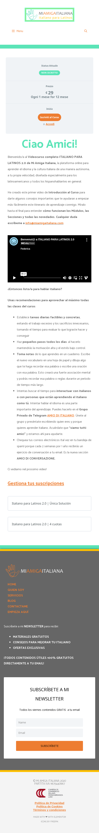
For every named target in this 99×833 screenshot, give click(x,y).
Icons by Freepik (49, 821)
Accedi (50, 124)
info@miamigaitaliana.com (44, 223)
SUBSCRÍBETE (49, 746)
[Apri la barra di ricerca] (85, 31)
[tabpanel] (49, 336)
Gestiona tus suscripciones (36, 484)
